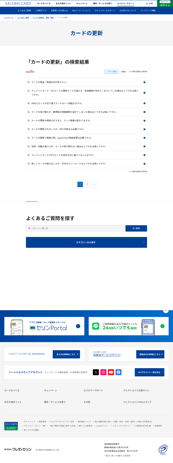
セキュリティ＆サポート (105, 15)
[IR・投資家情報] (140, 364)
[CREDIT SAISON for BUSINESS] (44, 310)
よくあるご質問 (24, 15)
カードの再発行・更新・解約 (43, 22)
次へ (94, 188)
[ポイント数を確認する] (21, 405)
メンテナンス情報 (148, 15)
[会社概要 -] (140, 354)
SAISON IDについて (128, 15)
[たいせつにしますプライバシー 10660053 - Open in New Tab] (163, 455)
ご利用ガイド (40, 15)
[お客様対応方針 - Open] (142, 426)
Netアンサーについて (81, 15)
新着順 (123, 76)
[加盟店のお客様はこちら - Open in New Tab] (129, 310)
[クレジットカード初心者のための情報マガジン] (140, 383)
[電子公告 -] (140, 368)
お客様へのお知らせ (59, 15)
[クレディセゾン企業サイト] (140, 350)
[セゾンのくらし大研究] (140, 394)
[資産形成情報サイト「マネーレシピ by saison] (140, 389)
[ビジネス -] (140, 357)
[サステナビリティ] (140, 361)
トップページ (9, 22)
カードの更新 (63, 22)
